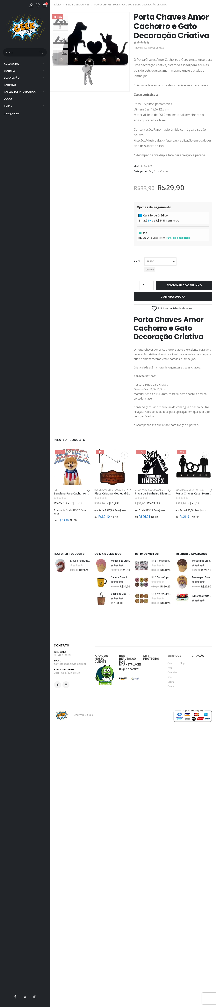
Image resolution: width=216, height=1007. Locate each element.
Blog (182, 678)
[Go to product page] (72, 467)
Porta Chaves (161, 171)
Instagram (65, 700)
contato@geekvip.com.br (70, 679)
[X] (25, 997)
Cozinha (9, 70)
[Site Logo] (25, 28)
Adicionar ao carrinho (184, 285)
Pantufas (10, 84)
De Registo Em (11, 113)
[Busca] (42, 52)
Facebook (57, 700)
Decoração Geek (103, 489)
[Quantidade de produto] (144, 285)
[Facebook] (15, 997)
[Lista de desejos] (37, 5)
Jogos (8, 98)
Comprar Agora (173, 297)
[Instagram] (35, 997)
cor (136, 260)
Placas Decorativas (124, 489)
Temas (8, 105)
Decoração (11, 77)
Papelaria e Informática (20, 91)
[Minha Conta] (31, 5)
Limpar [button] (150, 269)
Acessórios (11, 63)
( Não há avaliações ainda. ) (149, 47)
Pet (150, 171)
